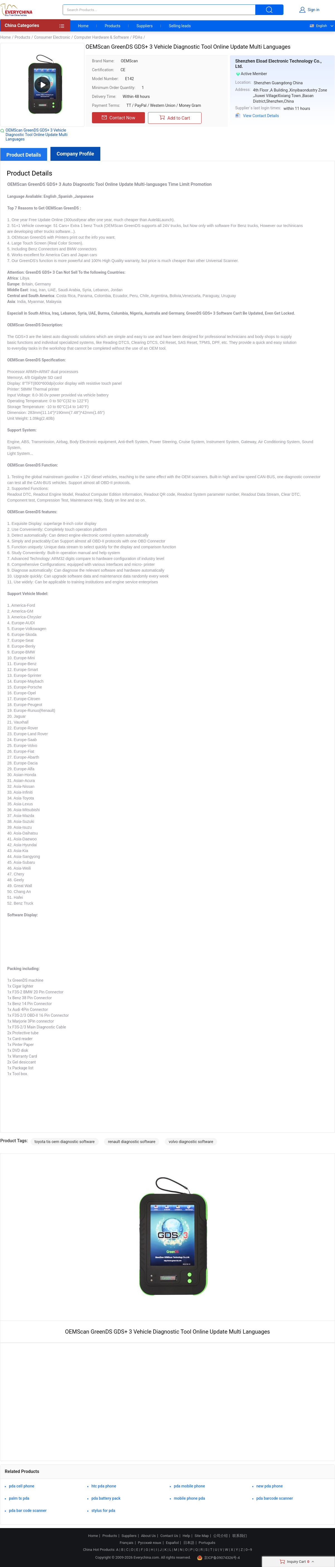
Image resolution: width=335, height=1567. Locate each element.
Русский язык (149, 1542)
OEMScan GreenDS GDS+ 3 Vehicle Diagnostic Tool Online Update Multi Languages (36, 134)
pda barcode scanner (274, 1498)
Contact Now (118, 117)
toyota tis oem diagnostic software (65, 1141)
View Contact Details (261, 115)
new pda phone (269, 1486)
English (318, 26)
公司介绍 (220, 1536)
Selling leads (180, 26)
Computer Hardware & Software (101, 37)
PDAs (137, 37)
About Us (148, 1536)
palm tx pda (19, 1498)
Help (186, 1536)
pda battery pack (105, 1498)
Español (172, 1542)
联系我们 (239, 1536)
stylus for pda (103, 1510)
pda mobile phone (189, 1486)
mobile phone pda (189, 1498)
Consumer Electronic (52, 37)
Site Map (202, 1536)
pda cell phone (21, 1486)
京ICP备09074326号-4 (218, 1557)
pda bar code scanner (28, 1510)
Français (126, 1542)
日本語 (188, 1542)
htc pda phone (103, 1486)
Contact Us (169, 1536)
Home (83, 26)
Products (112, 26)
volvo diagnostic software (191, 1141)
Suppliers (145, 26)
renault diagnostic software (131, 1141)
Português (207, 1542)
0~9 (249, 1550)
